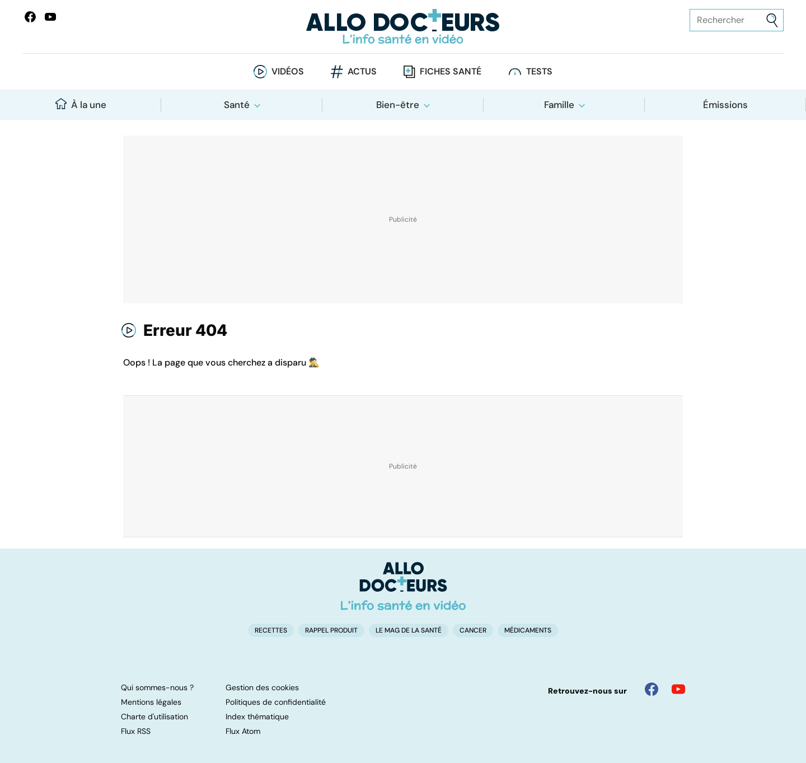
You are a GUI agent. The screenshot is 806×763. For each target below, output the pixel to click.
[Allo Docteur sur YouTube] (678, 689)
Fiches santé (450, 71)
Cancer (473, 630)
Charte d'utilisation (154, 716)
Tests (539, 71)
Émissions (725, 105)
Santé (237, 105)
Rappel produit (331, 630)
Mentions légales (151, 702)
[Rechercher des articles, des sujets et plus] (737, 20)
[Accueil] (403, 586)
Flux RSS (136, 731)
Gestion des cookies (262, 687)
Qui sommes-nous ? (157, 687)
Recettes (271, 630)
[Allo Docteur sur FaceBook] (30, 16)
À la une (80, 104)
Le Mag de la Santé (409, 630)
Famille (559, 105)
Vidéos (287, 71)
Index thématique (257, 716)
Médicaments (527, 630)
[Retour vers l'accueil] (403, 26)
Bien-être (397, 105)
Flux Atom (243, 731)
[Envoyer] (772, 20)
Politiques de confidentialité (276, 702)
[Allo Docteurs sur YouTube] (50, 16)
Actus (362, 71)
